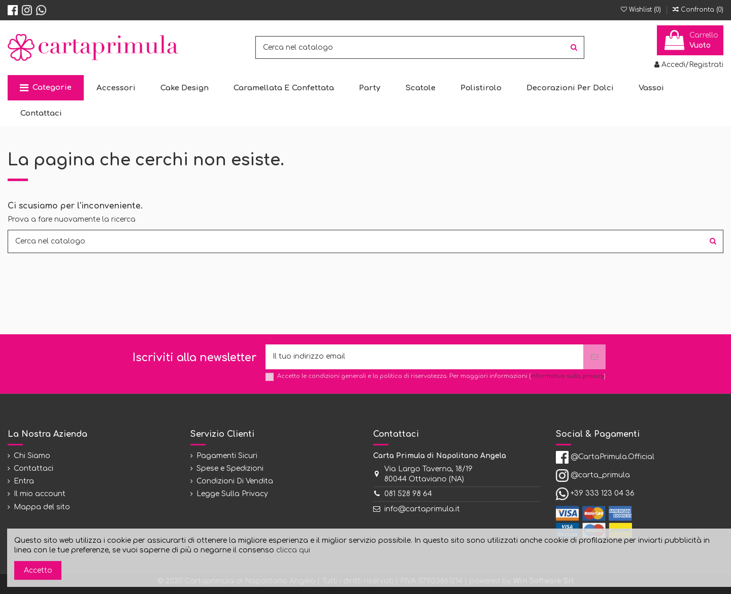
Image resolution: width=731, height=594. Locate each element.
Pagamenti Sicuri (226, 456)
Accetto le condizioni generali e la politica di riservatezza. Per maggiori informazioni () (441, 376)
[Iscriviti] (594, 356)
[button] (46, 87)
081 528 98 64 (408, 494)
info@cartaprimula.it (422, 509)
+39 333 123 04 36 (603, 494)
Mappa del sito (42, 507)
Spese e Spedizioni (229, 468)
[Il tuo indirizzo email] (424, 356)
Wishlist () (642, 9)
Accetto (38, 570)
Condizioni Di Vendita (234, 481)
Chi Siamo (32, 456)
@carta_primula (600, 475)
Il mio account (39, 494)
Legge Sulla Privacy (232, 494)
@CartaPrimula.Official (612, 457)
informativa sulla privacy (567, 376)
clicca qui (293, 550)
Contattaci (33, 468)
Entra (24, 481)
